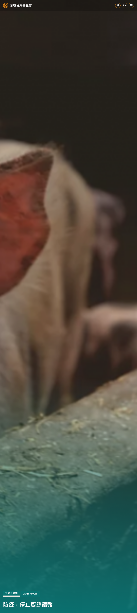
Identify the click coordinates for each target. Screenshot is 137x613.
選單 (131, 5)
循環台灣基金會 (21, 5)
